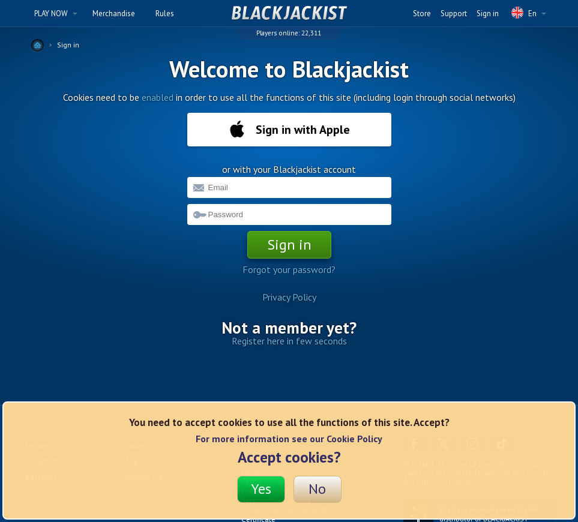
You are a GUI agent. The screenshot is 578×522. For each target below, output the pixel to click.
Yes (261, 488)
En (528, 13)
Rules (164, 13)
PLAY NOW (55, 13)
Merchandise (113, 13)
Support (454, 13)
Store (422, 13)
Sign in (488, 13)
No (317, 488)
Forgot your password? (289, 269)
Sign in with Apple (289, 129)
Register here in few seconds (289, 341)
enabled (157, 97)
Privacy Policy (289, 297)
